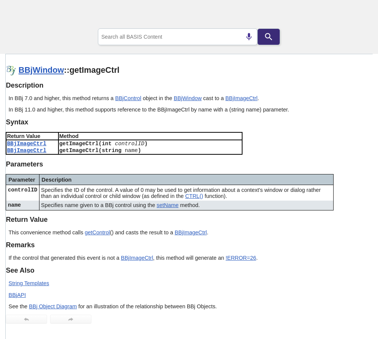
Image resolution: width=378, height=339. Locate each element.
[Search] (268, 36)
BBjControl (128, 98)
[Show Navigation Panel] (357, 15)
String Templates (29, 283)
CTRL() (194, 196)
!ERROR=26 (241, 258)
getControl (97, 232)
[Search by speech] (249, 36)
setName (168, 205)
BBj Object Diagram (53, 306)
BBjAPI (17, 295)
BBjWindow (41, 70)
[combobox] (177, 36)
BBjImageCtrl (241, 98)
